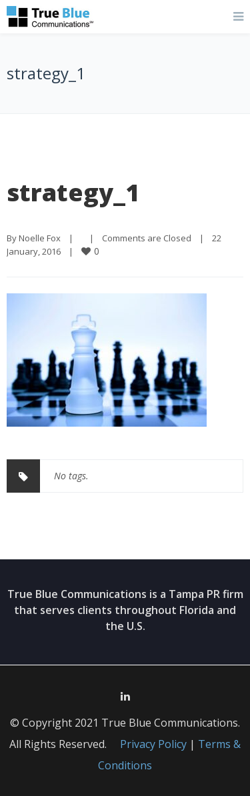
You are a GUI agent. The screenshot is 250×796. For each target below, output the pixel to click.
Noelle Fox (40, 238)
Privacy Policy (153, 744)
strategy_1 (73, 192)
